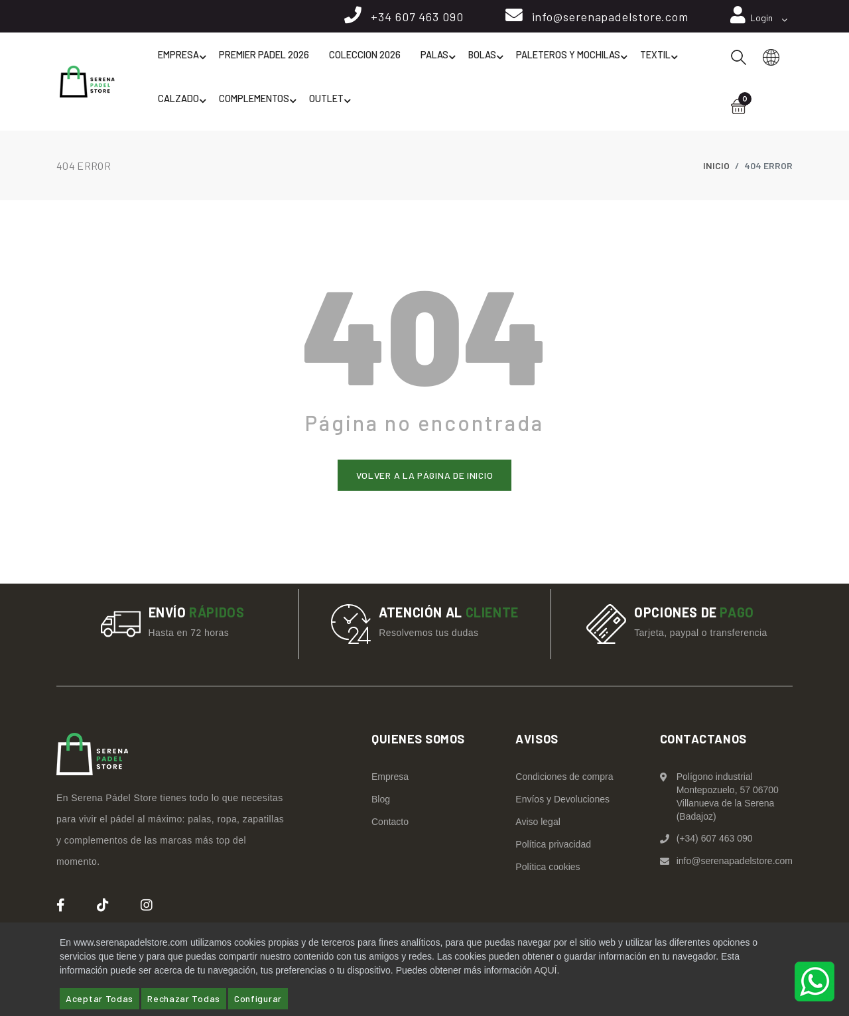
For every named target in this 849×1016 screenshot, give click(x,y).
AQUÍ (545, 970)
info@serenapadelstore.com (607, 18)
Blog (380, 801)
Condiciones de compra (564, 778)
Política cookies (547, 868)
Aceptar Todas (99, 998)
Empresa (183, 61)
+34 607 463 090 (413, 18)
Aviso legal (537, 823)
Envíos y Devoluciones (562, 801)
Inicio (716, 166)
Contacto (390, 823)
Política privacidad (553, 846)
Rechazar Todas (183, 998)
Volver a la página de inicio (424, 476)
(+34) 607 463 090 (715, 840)
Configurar (258, 998)
